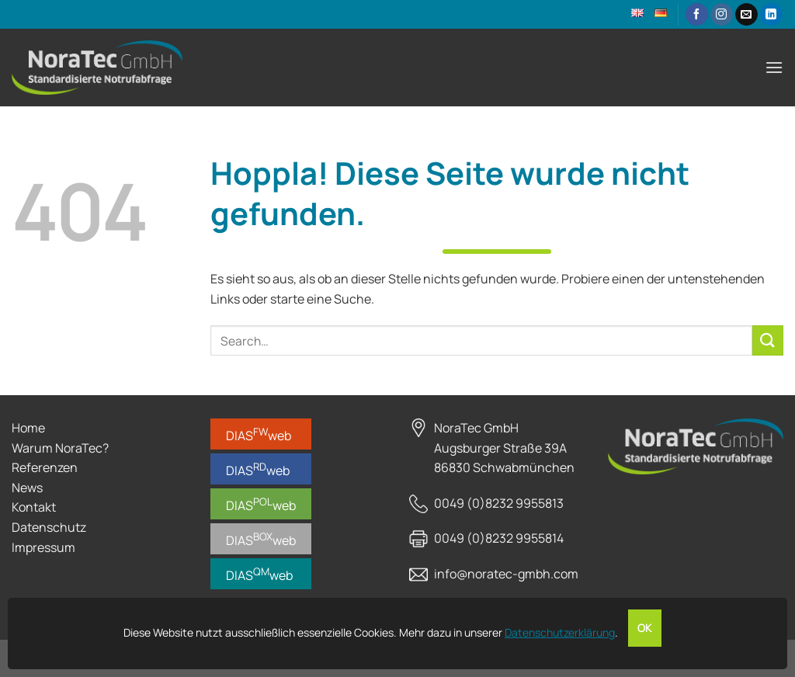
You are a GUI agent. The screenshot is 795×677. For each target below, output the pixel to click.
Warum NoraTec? (60, 448)
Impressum (43, 547)
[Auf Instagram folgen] (721, 14)
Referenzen (45, 467)
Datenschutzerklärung (560, 632)
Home (28, 427)
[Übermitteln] (767, 340)
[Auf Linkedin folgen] (771, 14)
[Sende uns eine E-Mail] (746, 14)
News (27, 487)
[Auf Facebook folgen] (697, 14)
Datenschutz (49, 527)
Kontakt (34, 507)
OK (644, 628)
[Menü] (774, 67)
